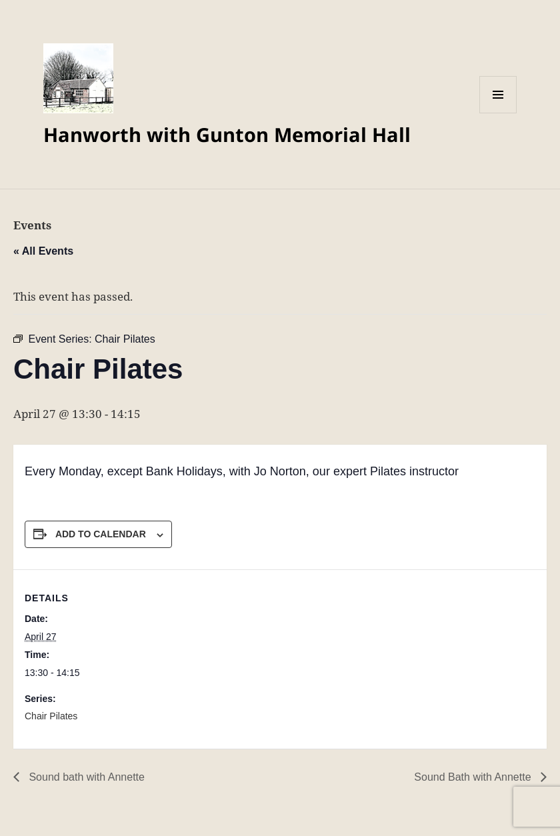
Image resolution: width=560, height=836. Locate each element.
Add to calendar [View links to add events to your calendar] (100, 534)
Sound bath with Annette (85, 777)
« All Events (43, 251)
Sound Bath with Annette (474, 777)
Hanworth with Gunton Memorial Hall (227, 134)
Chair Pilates (51, 716)
